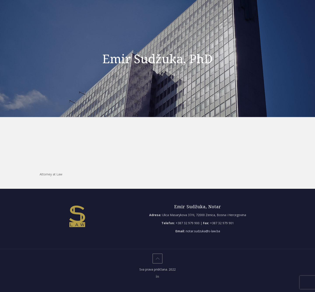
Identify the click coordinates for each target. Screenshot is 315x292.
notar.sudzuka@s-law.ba (203, 231)
